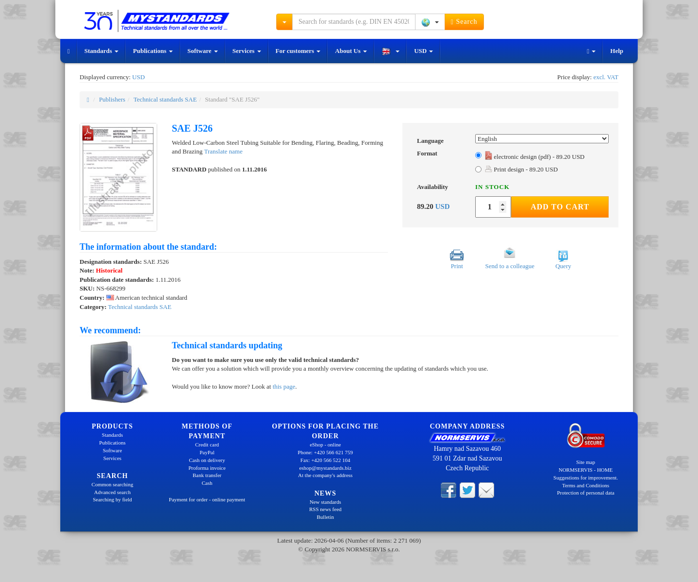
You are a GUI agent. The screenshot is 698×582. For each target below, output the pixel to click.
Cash (207, 483)
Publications (153, 50)
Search (464, 22)
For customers (298, 50)
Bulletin (325, 517)
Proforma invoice (207, 468)
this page (284, 386)
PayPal (207, 452)
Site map (585, 462)
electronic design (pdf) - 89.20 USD (534, 156)
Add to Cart (560, 207)
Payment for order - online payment (207, 499)
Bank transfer (207, 475)
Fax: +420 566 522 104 (325, 460)
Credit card (207, 444)
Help (616, 50)
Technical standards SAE (165, 99)
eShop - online (325, 444)
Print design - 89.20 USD (521, 169)
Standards (101, 50)
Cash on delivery (207, 460)
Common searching (112, 484)
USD (423, 50)
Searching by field (112, 499)
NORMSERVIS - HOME (586, 470)
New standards (325, 502)
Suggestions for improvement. (585, 477)
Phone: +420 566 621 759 (325, 452)
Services (247, 50)
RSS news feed (325, 509)
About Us (351, 50)
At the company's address (325, 475)
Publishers (112, 99)
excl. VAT (605, 77)
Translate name (223, 151)
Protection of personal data (585, 493)
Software (202, 50)
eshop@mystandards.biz (325, 468)
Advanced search (112, 492)
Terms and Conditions (585, 485)
